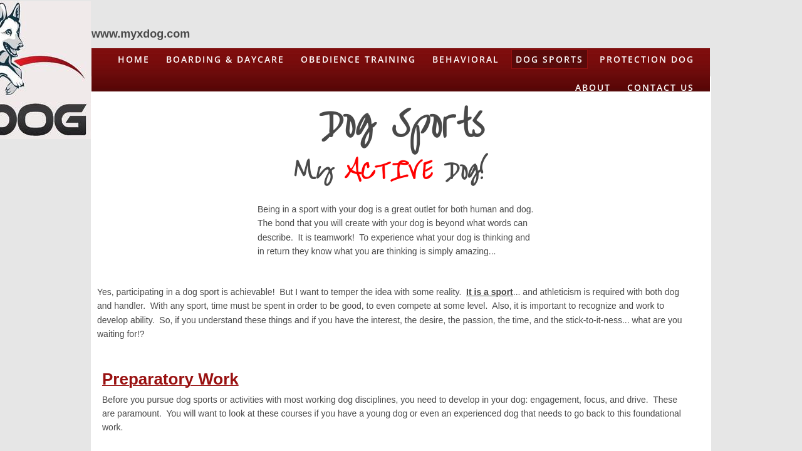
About (593, 87)
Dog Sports (549, 59)
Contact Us (660, 87)
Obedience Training (358, 59)
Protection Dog (647, 59)
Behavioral (465, 59)
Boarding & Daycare (225, 59)
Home (134, 59)
